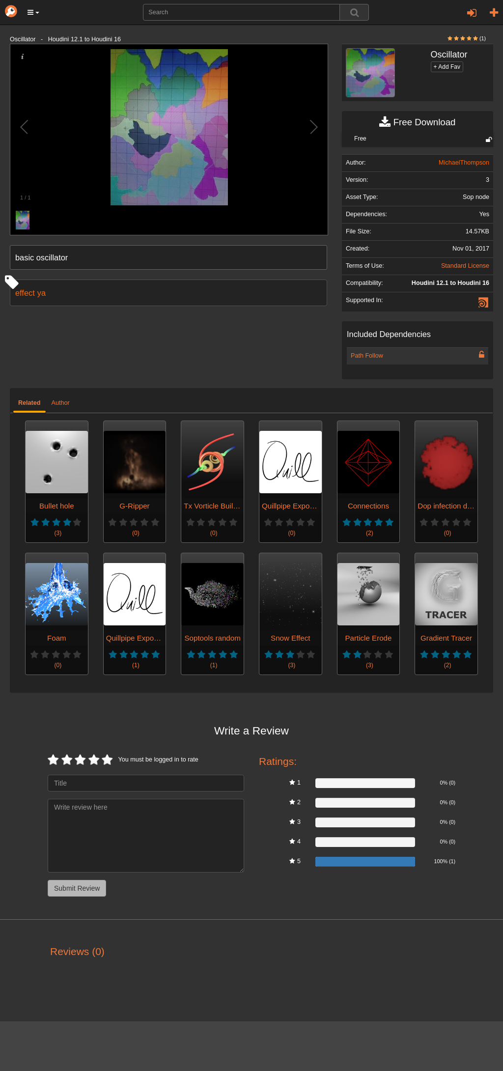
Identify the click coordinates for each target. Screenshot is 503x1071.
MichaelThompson (464, 162)
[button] (33, 12)
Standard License (465, 265)
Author (61, 402)
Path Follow (367, 355)
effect (25, 292)
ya (41, 292)
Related (29, 402)
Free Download (417, 122)
